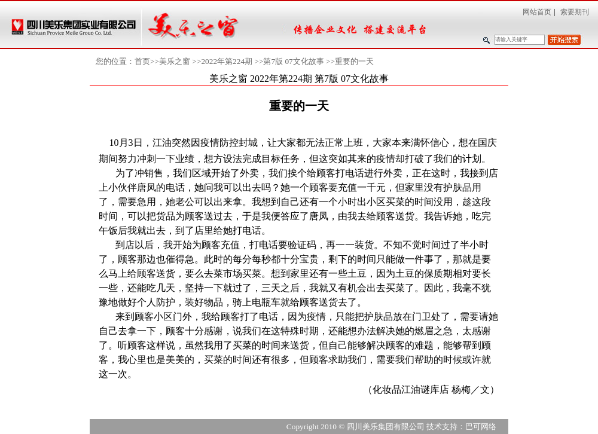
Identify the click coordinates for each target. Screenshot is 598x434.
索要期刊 (574, 12)
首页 (142, 61)
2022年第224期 (226, 61)
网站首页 (537, 12)
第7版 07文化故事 (293, 61)
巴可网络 (480, 426)
